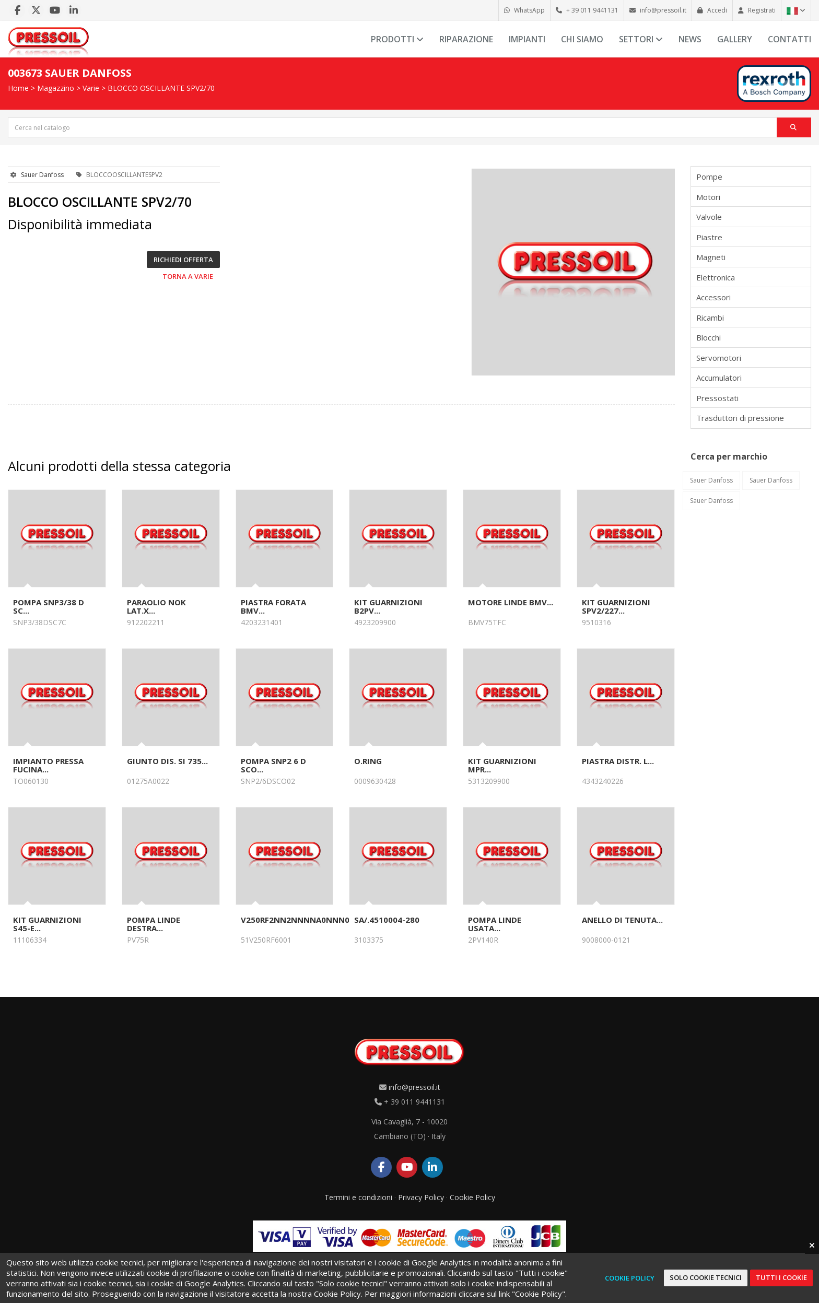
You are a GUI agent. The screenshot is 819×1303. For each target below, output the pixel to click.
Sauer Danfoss (42, 174)
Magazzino (55, 88)
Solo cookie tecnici (706, 1277)
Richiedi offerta (183, 259)
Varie (91, 88)
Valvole (709, 217)
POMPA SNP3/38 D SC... (48, 606)
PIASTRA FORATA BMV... (273, 606)
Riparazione (466, 39)
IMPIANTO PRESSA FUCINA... (48, 765)
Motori (708, 197)
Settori (641, 39)
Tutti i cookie (781, 1277)
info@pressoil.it (414, 1087)
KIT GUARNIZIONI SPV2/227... (616, 606)
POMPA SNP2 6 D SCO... (273, 765)
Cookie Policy (472, 1197)
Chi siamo (582, 39)
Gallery (734, 39)
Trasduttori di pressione (740, 418)
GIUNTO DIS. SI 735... (167, 761)
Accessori (713, 297)
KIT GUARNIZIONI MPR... (502, 765)
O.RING (368, 761)
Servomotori (718, 358)
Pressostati (717, 398)
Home (18, 88)
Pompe (709, 176)
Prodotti (397, 39)
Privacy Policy (421, 1197)
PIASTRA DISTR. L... (618, 761)
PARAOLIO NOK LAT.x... (156, 606)
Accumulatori (719, 377)
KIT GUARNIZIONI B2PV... (388, 606)
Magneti (711, 257)
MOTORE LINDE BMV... (510, 602)
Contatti (789, 39)
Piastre (709, 237)
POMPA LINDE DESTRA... (153, 923)
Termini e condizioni (358, 1197)
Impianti (527, 39)
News (689, 39)
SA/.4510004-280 (386, 919)
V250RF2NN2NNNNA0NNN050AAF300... (317, 919)
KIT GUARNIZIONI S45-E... (47, 923)
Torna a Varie (187, 276)
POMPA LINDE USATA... (494, 923)
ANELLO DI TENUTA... (622, 919)
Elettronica (715, 277)
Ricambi (710, 317)
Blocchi (708, 337)
